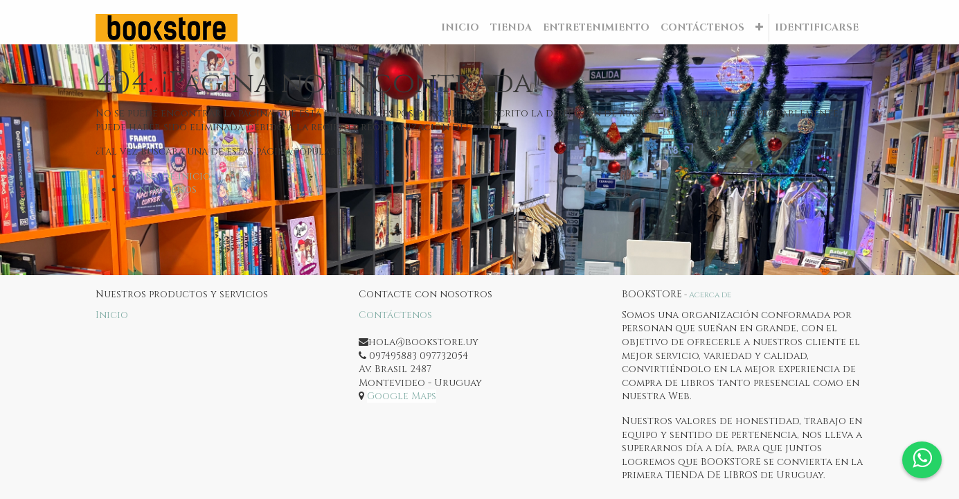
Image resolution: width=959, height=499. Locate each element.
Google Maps (401, 396)
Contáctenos (160, 189)
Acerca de (710, 295)
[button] (759, 28)
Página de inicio (166, 176)
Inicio (112, 315)
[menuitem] (460, 28)
